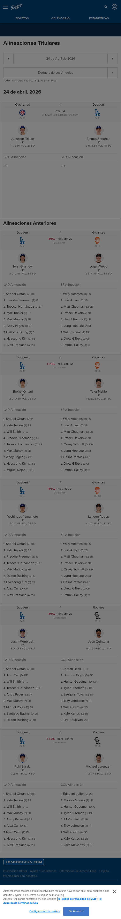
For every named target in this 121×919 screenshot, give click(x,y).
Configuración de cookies (44, 911)
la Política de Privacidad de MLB (77, 899)
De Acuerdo (76, 911)
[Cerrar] (114, 891)
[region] (60, 902)
